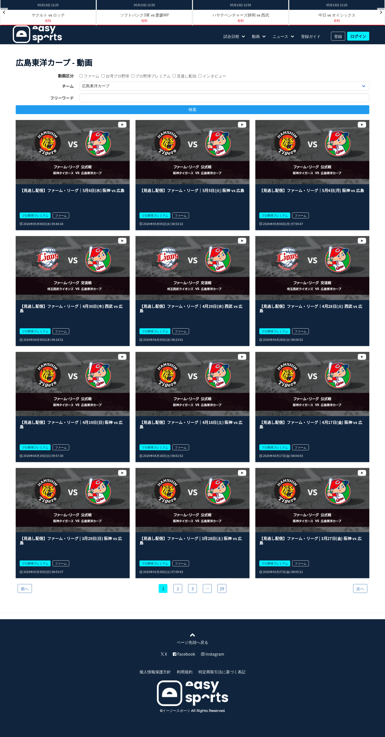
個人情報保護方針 (155, 672)
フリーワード (62, 98)
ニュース (280, 36)
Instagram (212, 654)
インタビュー (212, 75)
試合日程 (231, 36)
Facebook (184, 654)
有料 (144, 20)
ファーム (89, 75)
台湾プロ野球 (115, 75)
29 (222, 588)
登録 (338, 36)
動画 (256, 36)
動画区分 (66, 76)
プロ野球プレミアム (151, 75)
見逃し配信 (184, 75)
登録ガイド (311, 36)
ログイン (358, 36)
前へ (25, 588)
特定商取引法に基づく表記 (222, 672)
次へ (360, 588)
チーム (68, 86)
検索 (192, 109)
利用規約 (184, 672)
